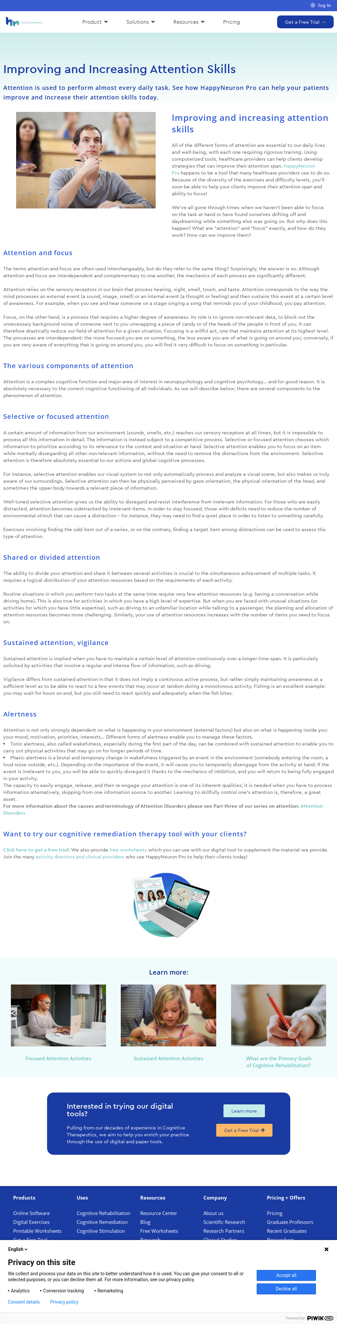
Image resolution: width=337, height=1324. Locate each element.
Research (150, 1239)
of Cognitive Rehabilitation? (278, 1065)
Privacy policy (64, 1302)
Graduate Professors (290, 1222)
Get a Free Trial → (33, 1239)
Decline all (286, 1288)
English (18, 1249)
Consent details (24, 1302)
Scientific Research (224, 1222)
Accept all (286, 1275)
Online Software (31, 1213)
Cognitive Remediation (102, 1222)
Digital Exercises (31, 1222)
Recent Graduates (287, 1231)
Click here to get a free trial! (36, 850)
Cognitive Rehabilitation (103, 1213)
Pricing (275, 1213)
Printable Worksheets (37, 1231)
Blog (146, 1222)
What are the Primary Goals (278, 1058)
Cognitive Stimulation (101, 1231)
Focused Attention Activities (58, 1058)
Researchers (281, 1239)
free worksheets (128, 850)
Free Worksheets (159, 1231)
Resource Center (158, 1213)
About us (213, 1213)
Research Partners (223, 1231)
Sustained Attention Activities (168, 1058)
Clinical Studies (221, 1239)
